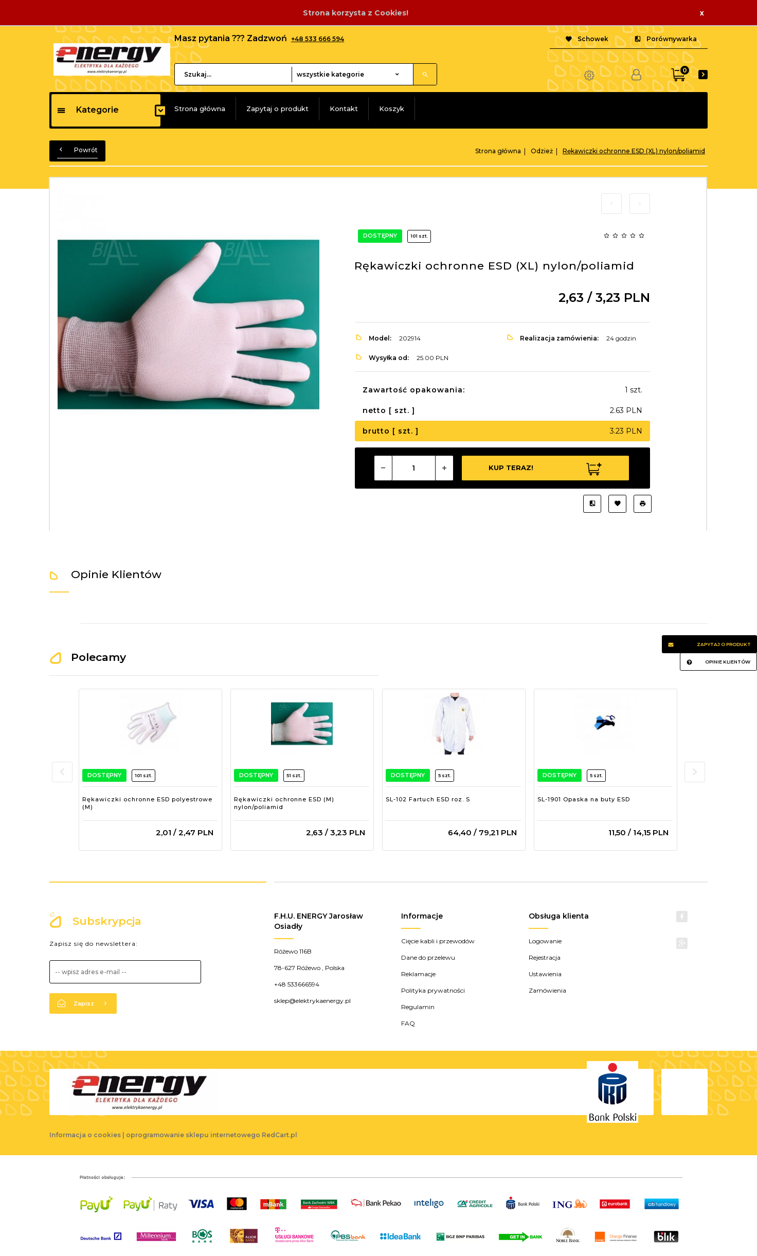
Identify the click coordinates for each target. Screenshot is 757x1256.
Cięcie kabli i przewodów (438, 941)
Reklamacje (418, 974)
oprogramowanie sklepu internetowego (193, 1135)
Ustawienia (545, 974)
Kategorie (88, 110)
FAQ (408, 1023)
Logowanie (545, 941)
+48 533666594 (296, 984)
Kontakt (344, 108)
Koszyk (391, 108)
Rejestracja (545, 957)
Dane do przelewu (428, 957)
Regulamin (418, 1007)
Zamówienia (547, 990)
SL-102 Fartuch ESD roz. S (428, 799)
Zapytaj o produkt (277, 108)
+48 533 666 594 (317, 39)
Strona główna (199, 108)
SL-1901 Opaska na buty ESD (583, 799)
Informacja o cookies (85, 1135)
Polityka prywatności (433, 990)
